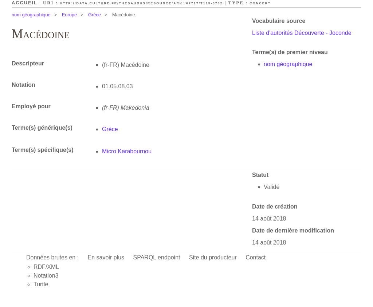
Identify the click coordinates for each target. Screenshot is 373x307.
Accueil (25, 2)
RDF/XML (46, 267)
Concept (260, 3)
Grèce (94, 14)
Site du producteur (213, 257)
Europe (69, 14)
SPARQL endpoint (156, 257)
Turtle (41, 284)
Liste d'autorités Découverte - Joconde (302, 33)
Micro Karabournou (127, 151)
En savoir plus (106, 257)
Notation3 (46, 275)
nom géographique (31, 14)
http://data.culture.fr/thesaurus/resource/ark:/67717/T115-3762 (141, 3)
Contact (256, 257)
